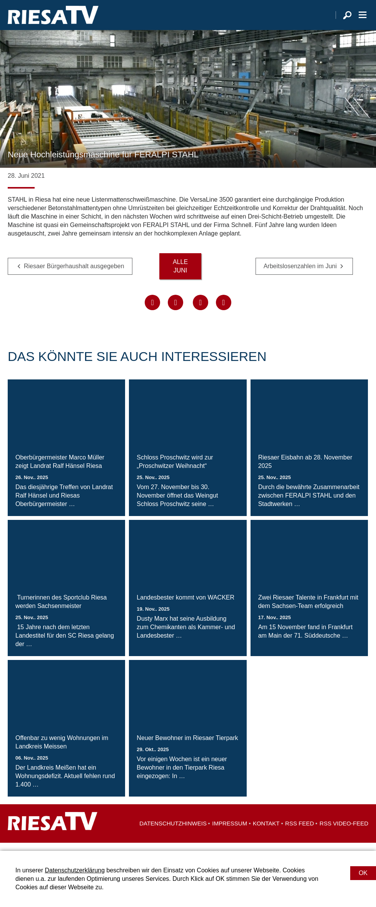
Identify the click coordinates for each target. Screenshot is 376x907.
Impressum (229, 831)
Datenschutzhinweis (173, 831)
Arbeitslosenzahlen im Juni (300, 274)
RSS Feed (299, 831)
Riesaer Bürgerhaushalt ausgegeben (74, 274)
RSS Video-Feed (343, 831)
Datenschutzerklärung (75, 870)
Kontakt (266, 831)
